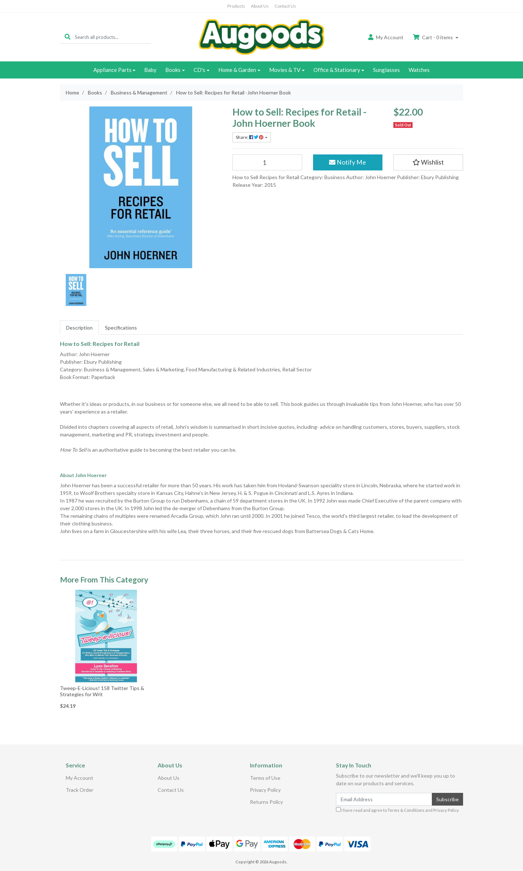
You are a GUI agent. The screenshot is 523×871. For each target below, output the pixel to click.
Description (79, 327)
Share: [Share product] (250, 137)
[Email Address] (384, 799)
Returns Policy (266, 802)
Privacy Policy (265, 790)
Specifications (121, 327)
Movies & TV (284, 69)
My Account (79, 778)
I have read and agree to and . (397, 809)
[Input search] (113, 37)
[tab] (79, 327)
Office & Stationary (336, 69)
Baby (150, 69)
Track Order (79, 790)
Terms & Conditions (406, 810)
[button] (428, 162)
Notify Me (347, 162)
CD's (199, 69)
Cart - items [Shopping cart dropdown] (433, 37)
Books (173, 69)
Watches (419, 69)
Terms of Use (265, 778)
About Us (260, 6)
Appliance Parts (112, 69)
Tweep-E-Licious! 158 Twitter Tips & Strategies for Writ (102, 691)
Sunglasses (386, 69)
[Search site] (67, 37)
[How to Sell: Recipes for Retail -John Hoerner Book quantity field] (267, 162)
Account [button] (386, 37)
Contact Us (285, 6)
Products (236, 6)
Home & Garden (237, 69)
